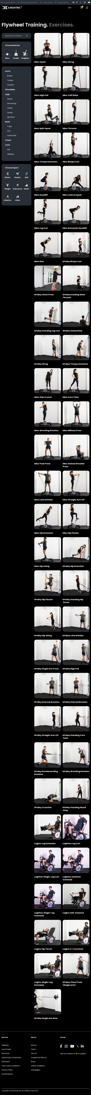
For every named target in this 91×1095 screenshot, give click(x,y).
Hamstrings (11, 103)
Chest (8, 140)
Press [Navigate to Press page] (33, 1061)
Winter (7, 175)
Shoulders (10, 89)
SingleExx (25, 54)
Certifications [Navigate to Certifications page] (7, 1074)
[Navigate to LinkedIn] (73, 2)
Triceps (10, 80)
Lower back (11, 135)
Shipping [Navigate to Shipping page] (5, 1045)
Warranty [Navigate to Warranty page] (5, 1053)
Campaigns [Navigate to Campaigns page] (35, 1070)
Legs (7, 94)
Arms (7, 71)
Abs (8, 149)
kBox (7, 54)
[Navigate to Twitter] (81, 2)
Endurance (17, 187)
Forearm (10, 85)
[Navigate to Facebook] (76, 2)
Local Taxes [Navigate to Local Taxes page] (6, 1049)
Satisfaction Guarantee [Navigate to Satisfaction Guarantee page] (11, 1057)
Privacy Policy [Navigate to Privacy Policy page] (7, 1070)
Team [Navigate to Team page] (33, 1049)
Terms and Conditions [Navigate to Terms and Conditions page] (11, 1066)
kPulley (16, 54)
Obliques (10, 154)
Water (26, 187)
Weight (7, 187)
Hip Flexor (11, 117)
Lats (8, 131)
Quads (10, 112)
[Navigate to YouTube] (89, 2)
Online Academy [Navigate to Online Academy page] (37, 1066)
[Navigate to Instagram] (84, 2)
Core (7, 144)
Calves (10, 108)
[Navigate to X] (78, 1047)
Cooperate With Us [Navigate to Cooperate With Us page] (39, 1057)
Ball (26, 175)
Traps (9, 126)
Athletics (7, 198)
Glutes (10, 99)
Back (7, 121)
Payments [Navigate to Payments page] (6, 1061)
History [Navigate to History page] (34, 1045)
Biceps (9, 75)
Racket (18, 175)
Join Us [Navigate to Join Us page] (34, 1053)
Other (17, 198)
